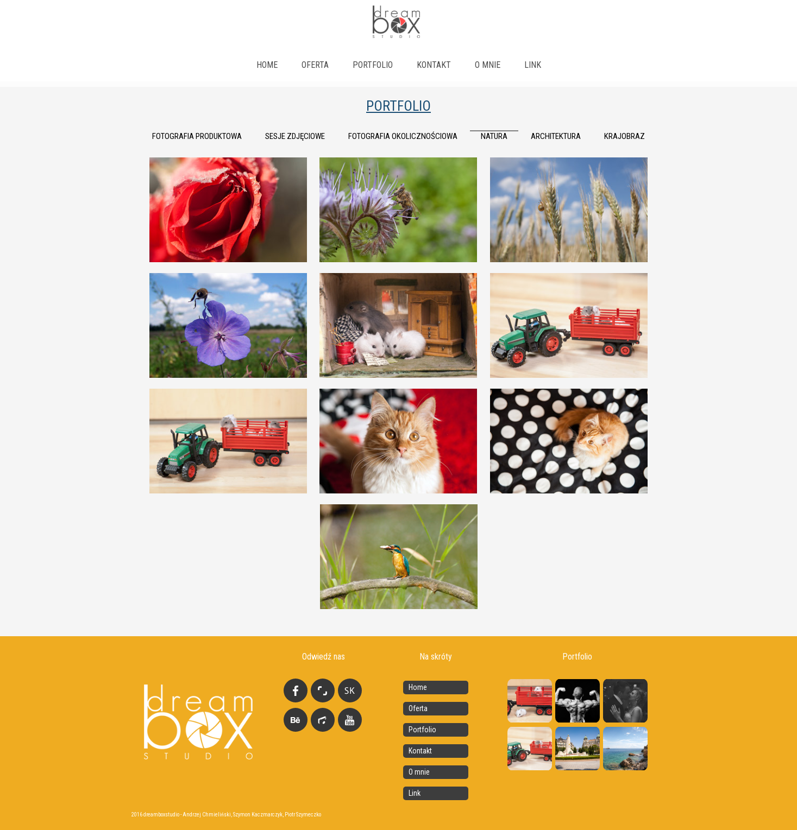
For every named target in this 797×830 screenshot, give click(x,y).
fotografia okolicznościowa (402, 136)
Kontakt (434, 65)
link (532, 65)
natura (494, 136)
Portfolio (373, 65)
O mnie (487, 65)
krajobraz (624, 136)
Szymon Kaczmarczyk (258, 815)
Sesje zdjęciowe (295, 136)
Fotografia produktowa (197, 136)
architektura (556, 136)
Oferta (315, 65)
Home (267, 65)
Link (415, 793)
